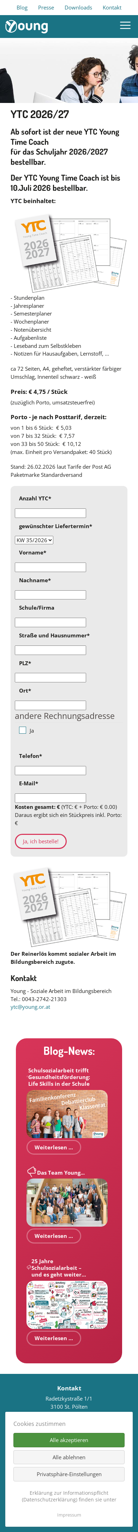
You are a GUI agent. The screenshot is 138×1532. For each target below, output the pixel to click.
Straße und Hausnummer (54, 635)
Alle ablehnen (69, 1457)
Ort (25, 690)
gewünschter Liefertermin (55, 526)
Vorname (32, 552)
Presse (46, 7)
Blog (22, 7)
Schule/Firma (36, 607)
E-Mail (28, 783)
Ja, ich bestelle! (41, 841)
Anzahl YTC (35, 498)
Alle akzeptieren (69, 1439)
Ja (32, 730)
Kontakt (112, 7)
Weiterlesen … (54, 1147)
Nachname (35, 580)
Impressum (69, 1515)
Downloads (78, 7)
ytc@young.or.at (30, 1006)
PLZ (25, 663)
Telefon (30, 755)
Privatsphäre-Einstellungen (69, 1474)
